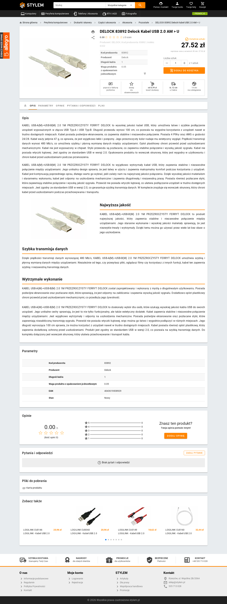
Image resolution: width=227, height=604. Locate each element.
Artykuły (122, 579)
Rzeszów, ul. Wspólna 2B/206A (184, 578)
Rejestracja (75, 583)
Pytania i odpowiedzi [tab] (81, 105)
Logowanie (75, 579)
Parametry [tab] (45, 105)
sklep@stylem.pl (177, 582)
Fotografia (129, 13)
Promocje (200, 13)
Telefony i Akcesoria (86, 13)
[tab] (25, 106)
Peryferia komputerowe (55, 13)
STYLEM (35, 5)
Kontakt (25, 590)
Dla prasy (122, 583)
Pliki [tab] (101, 105)
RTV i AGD (109, 13)
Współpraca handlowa (129, 586)
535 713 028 (175, 586)
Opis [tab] (33, 105)
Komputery (28, 13)
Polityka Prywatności (32, 586)
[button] (120, 5)
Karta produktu (32, 488)
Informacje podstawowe (33, 579)
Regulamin (27, 583)
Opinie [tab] (60, 105)
